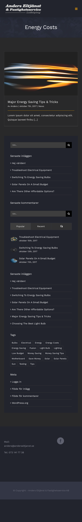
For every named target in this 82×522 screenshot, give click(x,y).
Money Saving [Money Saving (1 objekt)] (34, 353)
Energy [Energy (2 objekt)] (38, 343)
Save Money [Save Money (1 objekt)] (35, 358)
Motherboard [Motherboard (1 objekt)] (18, 358)
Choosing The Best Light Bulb (29, 323)
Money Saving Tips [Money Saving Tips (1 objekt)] (54, 353)
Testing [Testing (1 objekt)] (22, 364)
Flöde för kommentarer (25, 396)
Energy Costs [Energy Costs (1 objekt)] (52, 343)
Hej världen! (19, 163)
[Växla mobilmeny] (76, 8)
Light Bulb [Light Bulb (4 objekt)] (45, 348)
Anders (14, 106)
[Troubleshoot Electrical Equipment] (13, 239)
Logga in (16, 381)
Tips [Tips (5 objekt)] (32, 364)
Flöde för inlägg (21, 388)
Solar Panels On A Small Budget (30, 184)
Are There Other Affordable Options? (33, 191)
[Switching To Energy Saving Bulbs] (13, 249)
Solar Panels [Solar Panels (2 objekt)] (60, 358)
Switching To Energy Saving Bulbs (31, 177)
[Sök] (69, 145)
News (41, 106)
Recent (41, 226)
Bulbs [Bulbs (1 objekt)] (14, 343)
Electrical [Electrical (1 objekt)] (26, 343)
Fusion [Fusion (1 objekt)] (33, 348)
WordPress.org (20, 403)
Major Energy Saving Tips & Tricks (33, 102)
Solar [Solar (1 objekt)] (47, 358)
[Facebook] (60, 440)
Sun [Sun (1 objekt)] (14, 364)
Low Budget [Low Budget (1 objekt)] (18, 353)
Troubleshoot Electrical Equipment (32, 170)
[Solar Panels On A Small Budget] (13, 260)
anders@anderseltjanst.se (19, 445)
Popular (20, 226)
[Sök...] (38, 145)
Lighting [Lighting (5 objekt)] (58, 348)
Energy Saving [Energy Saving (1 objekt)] (19, 348)
